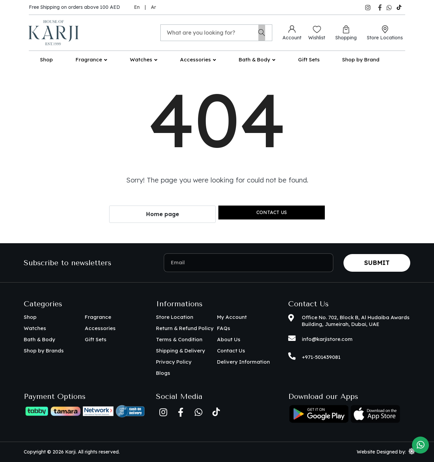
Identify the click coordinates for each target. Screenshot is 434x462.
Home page (162, 214)
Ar (153, 7)
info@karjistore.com (327, 339)
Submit (377, 263)
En (137, 7)
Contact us (271, 212)
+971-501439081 (321, 357)
